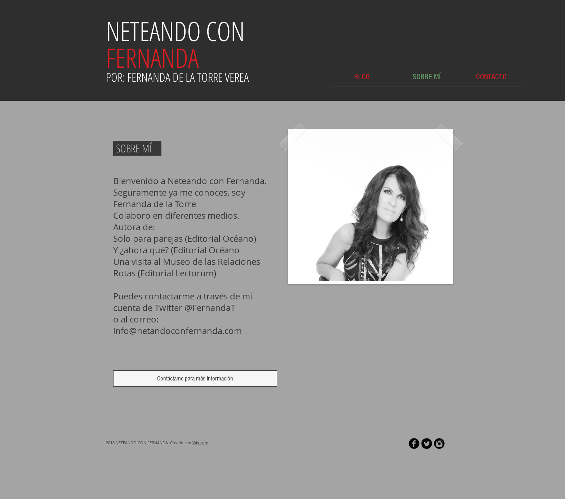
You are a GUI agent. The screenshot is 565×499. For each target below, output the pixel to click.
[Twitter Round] (426, 443)
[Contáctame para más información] (195, 378)
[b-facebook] (414, 443)
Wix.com (200, 442)
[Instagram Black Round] (439, 443)
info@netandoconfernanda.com (177, 331)
